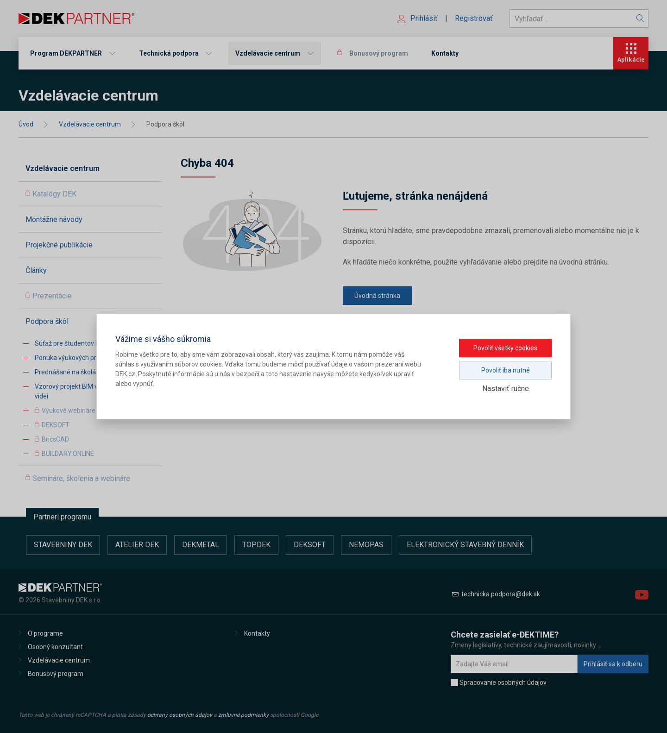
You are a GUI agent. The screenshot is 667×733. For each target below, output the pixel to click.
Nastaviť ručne (505, 388)
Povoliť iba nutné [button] (505, 370)
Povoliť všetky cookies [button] (505, 348)
